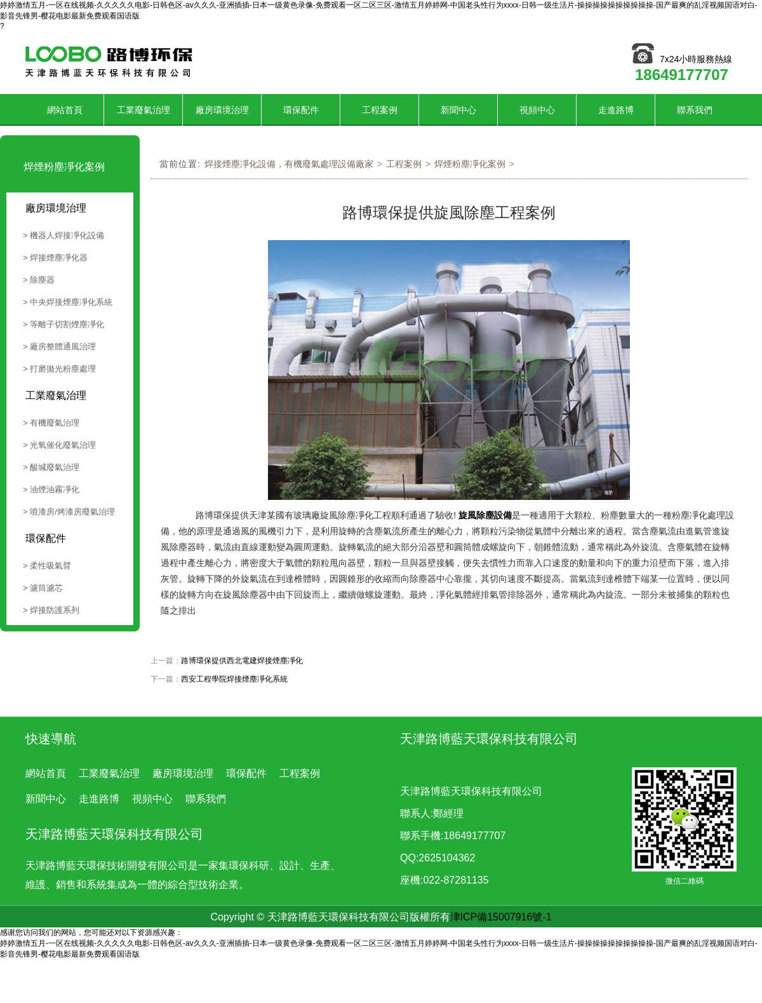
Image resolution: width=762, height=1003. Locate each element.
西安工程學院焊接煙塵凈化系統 (234, 679)
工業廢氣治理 (143, 110)
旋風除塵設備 (485, 515)
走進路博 (616, 110)
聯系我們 (694, 110)
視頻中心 (537, 110)
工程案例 (380, 110)
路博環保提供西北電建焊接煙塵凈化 (242, 660)
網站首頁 (65, 110)
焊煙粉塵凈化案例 (469, 164)
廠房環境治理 (222, 110)
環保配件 (301, 110)
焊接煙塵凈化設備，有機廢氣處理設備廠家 (288, 164)
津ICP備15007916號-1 (501, 917)
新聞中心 (458, 110)
